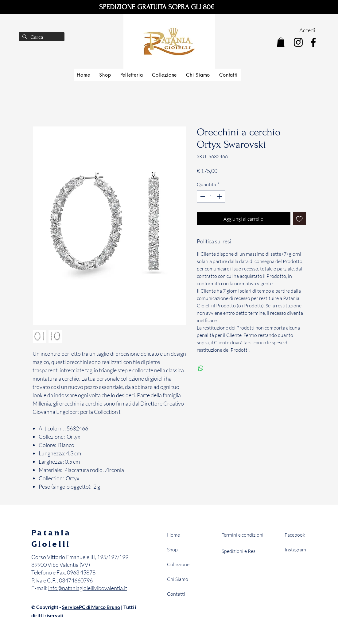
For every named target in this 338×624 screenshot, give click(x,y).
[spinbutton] (211, 196)
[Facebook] (313, 42)
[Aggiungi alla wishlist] (299, 218)
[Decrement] (202, 196)
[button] (281, 42)
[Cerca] (41, 37)
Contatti (176, 594)
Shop (172, 549)
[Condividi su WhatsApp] (200, 368)
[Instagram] (298, 42)
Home (173, 535)
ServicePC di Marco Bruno (91, 607)
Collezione (178, 564)
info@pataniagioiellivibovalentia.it (87, 588)
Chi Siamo (177, 579)
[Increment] (220, 196)
